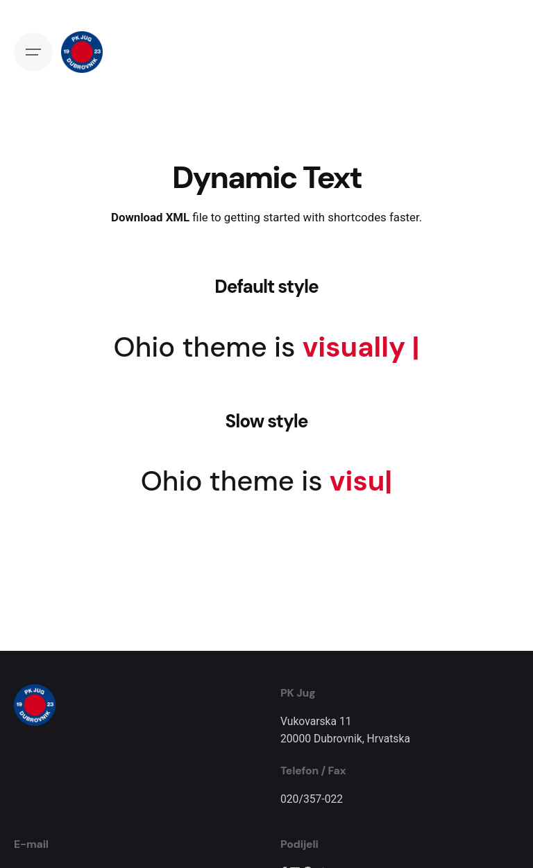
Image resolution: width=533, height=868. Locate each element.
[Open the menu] (33, 52)
